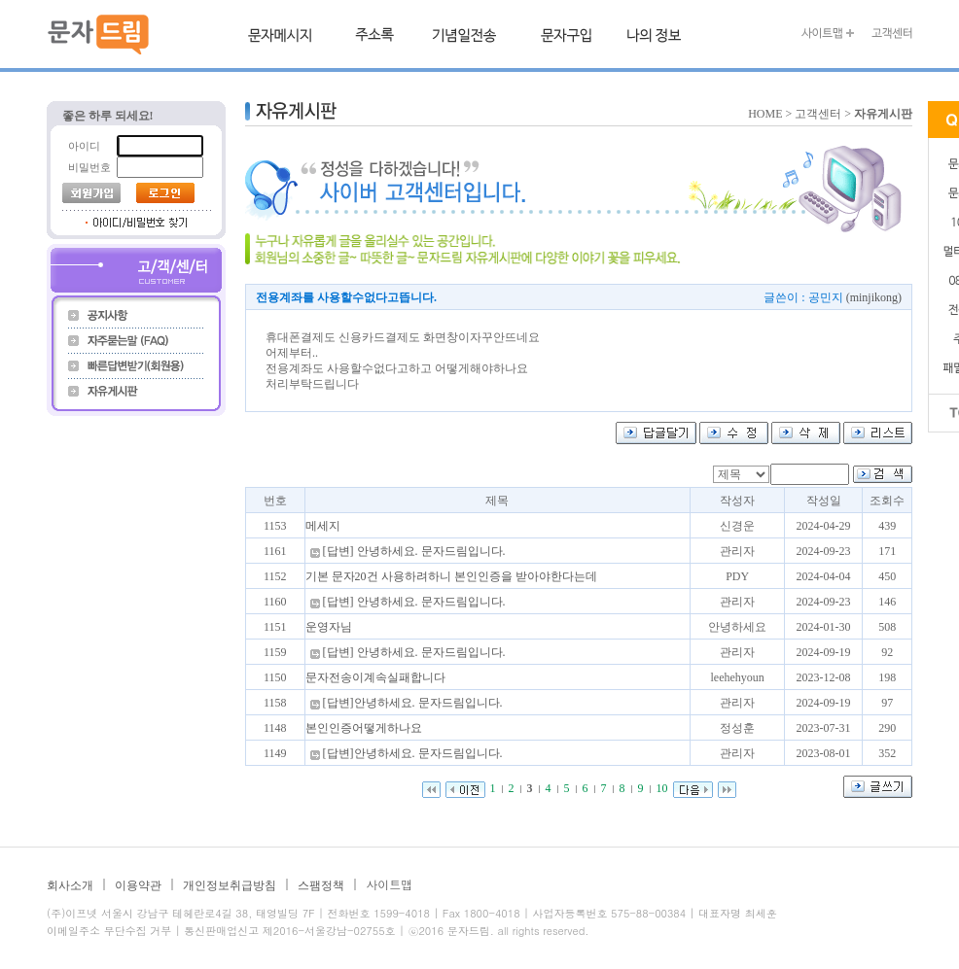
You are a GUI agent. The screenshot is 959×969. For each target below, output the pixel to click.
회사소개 (70, 885)
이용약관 (138, 885)
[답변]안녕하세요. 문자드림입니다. (404, 702)
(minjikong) (874, 297)
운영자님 (328, 627)
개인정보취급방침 (229, 885)
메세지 (322, 526)
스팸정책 (321, 885)
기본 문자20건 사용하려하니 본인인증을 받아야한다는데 (451, 576)
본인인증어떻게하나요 (363, 728)
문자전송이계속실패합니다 (375, 677)
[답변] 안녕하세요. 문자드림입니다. (405, 551)
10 (662, 788)
